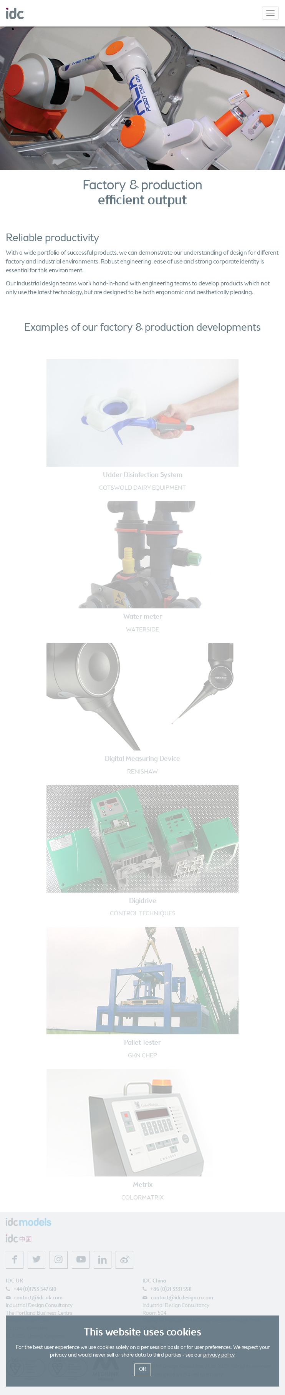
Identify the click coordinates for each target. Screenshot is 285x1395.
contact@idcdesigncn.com (182, 1297)
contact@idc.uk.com (38, 1297)
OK (142, 1369)
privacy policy (218, 1355)
